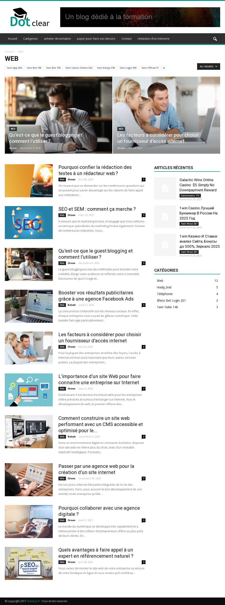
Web (13, 129)
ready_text (164, 287)
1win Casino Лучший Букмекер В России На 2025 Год (199, 213)
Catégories (30, 39)
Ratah (72, 304)
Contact (127, 39)
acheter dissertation (57, 39)
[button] (215, 39)
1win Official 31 (150, 67)
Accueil (12, 39)
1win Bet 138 (34, 67)
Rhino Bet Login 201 (171, 300)
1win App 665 (14, 67)
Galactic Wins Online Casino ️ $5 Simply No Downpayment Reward (198, 185)
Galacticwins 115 (190, 195)
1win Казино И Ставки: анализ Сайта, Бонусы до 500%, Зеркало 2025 (200, 241)
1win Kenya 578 (106, 67)
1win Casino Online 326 (78, 67)
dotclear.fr (33, 601)
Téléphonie (165, 294)
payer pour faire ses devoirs (96, 39)
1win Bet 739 (53, 67)
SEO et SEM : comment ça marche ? (97, 209)
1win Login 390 (128, 67)
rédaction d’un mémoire (153, 39)
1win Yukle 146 (167, 307)
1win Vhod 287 (189, 223)
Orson (13, 148)
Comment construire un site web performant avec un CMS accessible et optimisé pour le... (100, 424)
